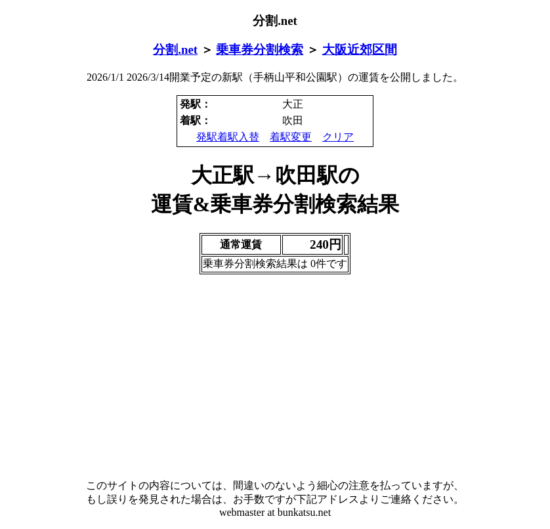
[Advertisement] (275, 377)
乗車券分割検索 (259, 49)
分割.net (175, 49)
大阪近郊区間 (359, 49)
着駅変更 (291, 136)
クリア (338, 136)
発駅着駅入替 (227, 136)
